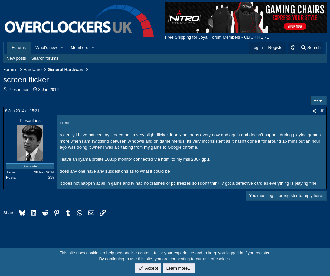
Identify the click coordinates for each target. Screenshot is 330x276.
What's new (46, 47)
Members (79, 47)
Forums (19, 47)
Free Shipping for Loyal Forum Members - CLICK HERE (217, 37)
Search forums (45, 58)
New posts (16, 58)
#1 (323, 111)
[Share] (314, 111)
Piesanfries (19, 89)
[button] (62, 47)
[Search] (310, 47)
